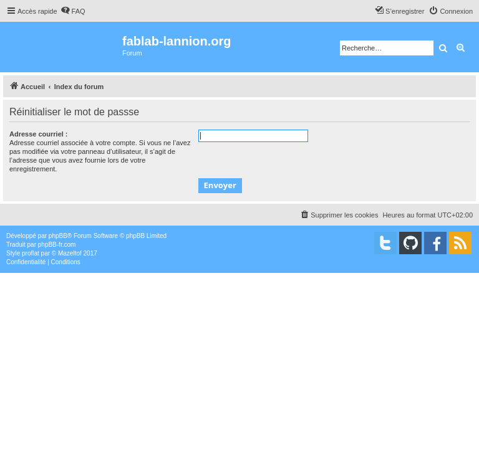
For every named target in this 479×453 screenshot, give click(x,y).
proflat (30, 253)
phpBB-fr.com (57, 244)
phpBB (58, 235)
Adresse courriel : (38, 134)
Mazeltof (70, 253)
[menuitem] (72, 11)
